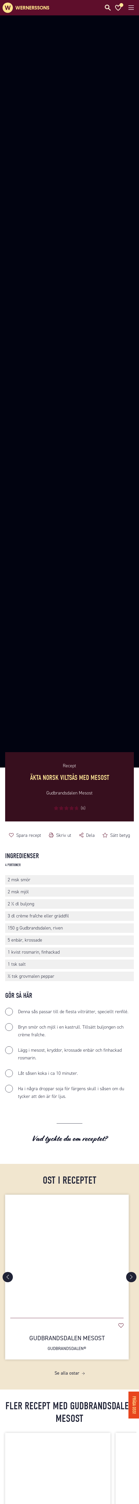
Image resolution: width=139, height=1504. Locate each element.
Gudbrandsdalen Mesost (67, 1343)
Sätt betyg (120, 835)
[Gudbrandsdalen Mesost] (67, 1254)
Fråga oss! (134, 1405)
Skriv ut (63, 835)
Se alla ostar (67, 1373)
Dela (90, 835)
